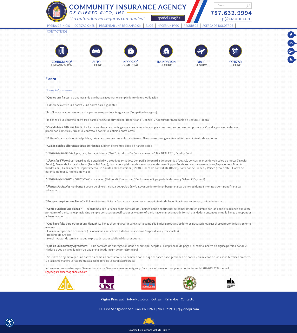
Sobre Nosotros (137, 299)
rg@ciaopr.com (188, 309)
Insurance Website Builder (155, 330)
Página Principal (112, 299)
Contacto (187, 299)
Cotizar (156, 299)
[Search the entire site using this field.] (230, 5)
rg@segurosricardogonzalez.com (66, 272)
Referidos (171, 299)
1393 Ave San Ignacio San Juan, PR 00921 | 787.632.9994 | (137, 309)
